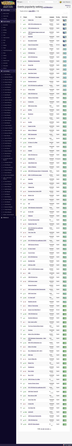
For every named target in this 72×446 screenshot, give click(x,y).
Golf (29, 203)
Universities (5, 63)
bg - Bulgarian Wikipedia (7, 82)
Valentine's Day (31, 159)
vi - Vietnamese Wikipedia (7, 207)
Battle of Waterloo (32, 167)
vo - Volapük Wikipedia (7, 209)
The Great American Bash (33, 220)
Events (4, 40)
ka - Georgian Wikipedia (7, 140)
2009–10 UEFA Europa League (35, 175)
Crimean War (31, 403)
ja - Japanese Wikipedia (7, 138)
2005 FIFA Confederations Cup (35, 342)
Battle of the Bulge (32, 346)
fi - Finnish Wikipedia (7, 112)
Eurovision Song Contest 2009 (34, 191)
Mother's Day (31, 195)
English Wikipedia (65, 2)
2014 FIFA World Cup (32, 257)
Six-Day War (30, 211)
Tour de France (31, 252)
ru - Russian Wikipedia (7, 172)
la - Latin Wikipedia (6, 148)
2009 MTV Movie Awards (33, 424)
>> (50, 429)
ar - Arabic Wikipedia (7, 74)
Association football (32, 40)
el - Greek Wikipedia (6, 94)
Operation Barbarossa (33, 318)
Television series (6, 60)
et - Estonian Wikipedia (7, 105)
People (4, 47)
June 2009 (32, 11)
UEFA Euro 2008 (31, 265)
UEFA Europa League (32, 281)
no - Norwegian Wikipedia (7, 162)
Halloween (30, 215)
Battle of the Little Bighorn (34, 334)
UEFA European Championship (34, 416)
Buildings (5, 30)
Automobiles (5, 24)
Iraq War (30, 122)
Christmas (30, 330)
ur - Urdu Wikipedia (6, 201)
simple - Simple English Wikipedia (7, 178)
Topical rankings (7, 21)
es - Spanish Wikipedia (7, 102)
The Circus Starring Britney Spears (35, 326)
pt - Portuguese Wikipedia (8, 167)
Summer (30, 146)
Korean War (30, 65)
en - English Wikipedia (7, 97)
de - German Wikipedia (7, 92)
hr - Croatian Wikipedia (7, 125)
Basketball (30, 36)
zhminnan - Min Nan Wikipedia (8, 214)
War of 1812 (31, 375)
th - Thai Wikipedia (6, 194)
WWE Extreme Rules (32, 106)
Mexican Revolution (32, 285)
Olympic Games (31, 89)
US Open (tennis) (32, 248)
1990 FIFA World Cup (32, 420)
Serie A (29, 236)
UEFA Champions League (33, 77)
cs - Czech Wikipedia (7, 87)
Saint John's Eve (31, 138)
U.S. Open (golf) (31, 297)
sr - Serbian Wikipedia (7, 186)
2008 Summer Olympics (33, 244)
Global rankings (7, 10)
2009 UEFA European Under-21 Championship (38, 171)
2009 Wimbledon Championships (35, 207)
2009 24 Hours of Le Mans (34, 379)
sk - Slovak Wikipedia (7, 181)
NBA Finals (30, 355)
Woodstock (30, 114)
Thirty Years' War (32, 232)
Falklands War (31, 187)
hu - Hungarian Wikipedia (7, 128)
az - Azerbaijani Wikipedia (7, 77)
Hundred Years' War (32, 224)
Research (55, 1)
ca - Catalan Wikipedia (7, 84)
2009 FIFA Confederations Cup (35, 24)
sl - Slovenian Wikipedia (7, 184)
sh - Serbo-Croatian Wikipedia (8, 175)
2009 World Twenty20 (33, 391)
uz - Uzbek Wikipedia (7, 204)
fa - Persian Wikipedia (7, 110)
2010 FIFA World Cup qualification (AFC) (37, 387)
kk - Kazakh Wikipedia (7, 143)
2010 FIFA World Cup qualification (35, 85)
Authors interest (6, 13)
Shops (4, 52)
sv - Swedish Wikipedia (7, 189)
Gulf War (30, 110)
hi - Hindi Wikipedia (6, 122)
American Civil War (32, 69)
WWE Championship (32, 134)
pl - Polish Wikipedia (7, 164)
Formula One (31, 101)
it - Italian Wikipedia (6, 135)
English (20, 2)
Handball (30, 150)
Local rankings (7, 71)
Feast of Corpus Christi (33, 44)
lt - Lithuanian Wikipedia (7, 150)
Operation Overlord (32, 81)
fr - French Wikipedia (7, 115)
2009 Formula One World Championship (36, 289)
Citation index (5, 16)
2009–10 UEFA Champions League (35, 269)
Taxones (4, 58)
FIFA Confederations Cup (33, 28)
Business (4, 32)
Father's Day (31, 20)
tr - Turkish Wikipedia (7, 196)
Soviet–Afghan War (32, 359)
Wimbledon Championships (34, 61)
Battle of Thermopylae (33, 305)
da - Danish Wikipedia (7, 89)
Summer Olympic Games (33, 383)
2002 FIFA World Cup (32, 154)
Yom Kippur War (31, 408)
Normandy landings (32, 49)
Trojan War (30, 183)
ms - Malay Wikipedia (7, 153)
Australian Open (31, 261)
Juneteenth (30, 412)
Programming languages (7, 50)
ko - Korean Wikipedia (7, 145)
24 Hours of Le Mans (32, 142)
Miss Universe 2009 (32, 395)
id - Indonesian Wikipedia (7, 133)
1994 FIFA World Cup (32, 314)
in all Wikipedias (48, 7)
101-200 (42, 429)
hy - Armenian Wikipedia (7, 130)
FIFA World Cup (31, 53)
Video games (5, 65)
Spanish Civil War (32, 126)
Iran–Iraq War (31, 199)
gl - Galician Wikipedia (7, 117)
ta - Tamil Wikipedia (6, 191)
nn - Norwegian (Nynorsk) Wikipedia (7, 159)
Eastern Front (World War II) (34, 309)
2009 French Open (32, 293)
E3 (28, 118)
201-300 (47, 429)
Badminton (30, 179)
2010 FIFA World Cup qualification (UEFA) (37, 240)
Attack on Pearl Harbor (33, 97)
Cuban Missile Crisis (32, 163)
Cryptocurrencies (6, 37)
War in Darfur (31, 371)
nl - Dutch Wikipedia (6, 156)
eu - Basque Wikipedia (7, 107)
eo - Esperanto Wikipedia (7, 100)
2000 (29, 273)
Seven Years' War (32, 399)
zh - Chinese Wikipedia (7, 212)
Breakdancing (31, 367)
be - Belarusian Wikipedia (7, 79)
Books (4, 27)
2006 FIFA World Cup (32, 93)
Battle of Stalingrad (32, 130)
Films (4, 42)
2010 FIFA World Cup (32, 57)
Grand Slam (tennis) (32, 73)
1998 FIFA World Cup (32, 277)
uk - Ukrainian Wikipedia (7, 199)
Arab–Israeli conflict (32, 322)
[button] (63, 13)
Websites (5, 68)
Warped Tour (31, 363)
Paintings (5, 45)
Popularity (5, 18)
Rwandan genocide (32, 301)
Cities (4, 35)
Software (4, 55)
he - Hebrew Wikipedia (7, 120)
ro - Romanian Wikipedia (7, 170)
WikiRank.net (8, 217)
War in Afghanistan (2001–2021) (35, 351)
